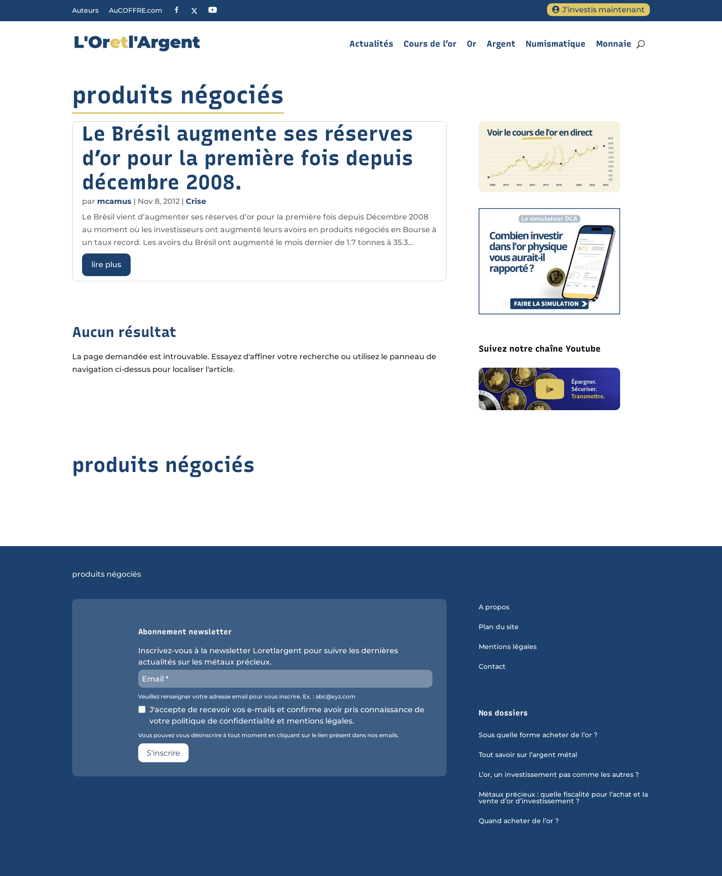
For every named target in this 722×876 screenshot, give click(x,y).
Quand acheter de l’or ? (519, 821)
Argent (501, 44)
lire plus (106, 264)
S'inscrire (163, 753)
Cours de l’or (430, 44)
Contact (492, 667)
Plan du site (499, 627)
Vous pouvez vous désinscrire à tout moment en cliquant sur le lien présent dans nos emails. (268, 735)
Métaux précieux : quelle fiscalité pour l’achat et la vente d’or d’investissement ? (563, 798)
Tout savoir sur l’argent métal (528, 755)
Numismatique (556, 44)
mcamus (114, 201)
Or (471, 44)
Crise (196, 201)
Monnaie (613, 44)
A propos (494, 607)
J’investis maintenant (603, 9)
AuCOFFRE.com (135, 11)
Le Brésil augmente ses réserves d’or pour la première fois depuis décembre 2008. (247, 157)
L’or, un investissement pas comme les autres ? (559, 775)
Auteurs (85, 11)
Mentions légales (508, 647)
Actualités (371, 44)
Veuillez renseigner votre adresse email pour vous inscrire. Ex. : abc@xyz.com (247, 696)
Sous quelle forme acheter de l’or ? (538, 735)
